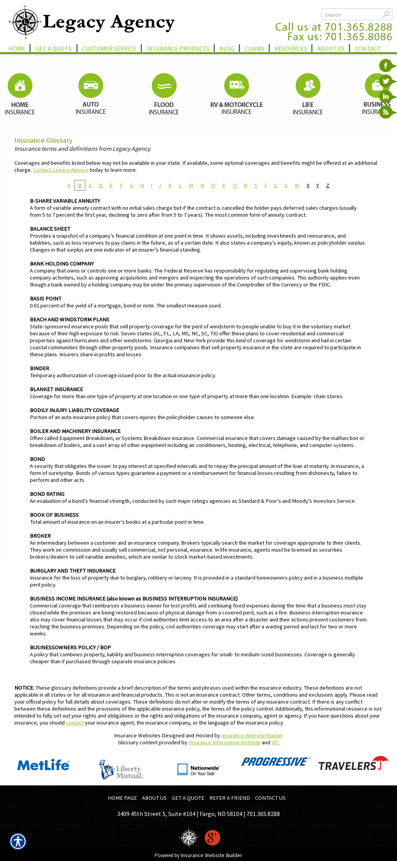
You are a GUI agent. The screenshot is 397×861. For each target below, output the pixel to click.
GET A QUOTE (188, 797)
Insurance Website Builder (252, 735)
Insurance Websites (137, 735)
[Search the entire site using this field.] (351, 15)
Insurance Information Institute (224, 742)
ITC (275, 742)
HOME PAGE (122, 797)
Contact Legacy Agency (60, 169)
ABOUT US (154, 797)
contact (75, 722)
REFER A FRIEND (229, 797)
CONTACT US (270, 797)
